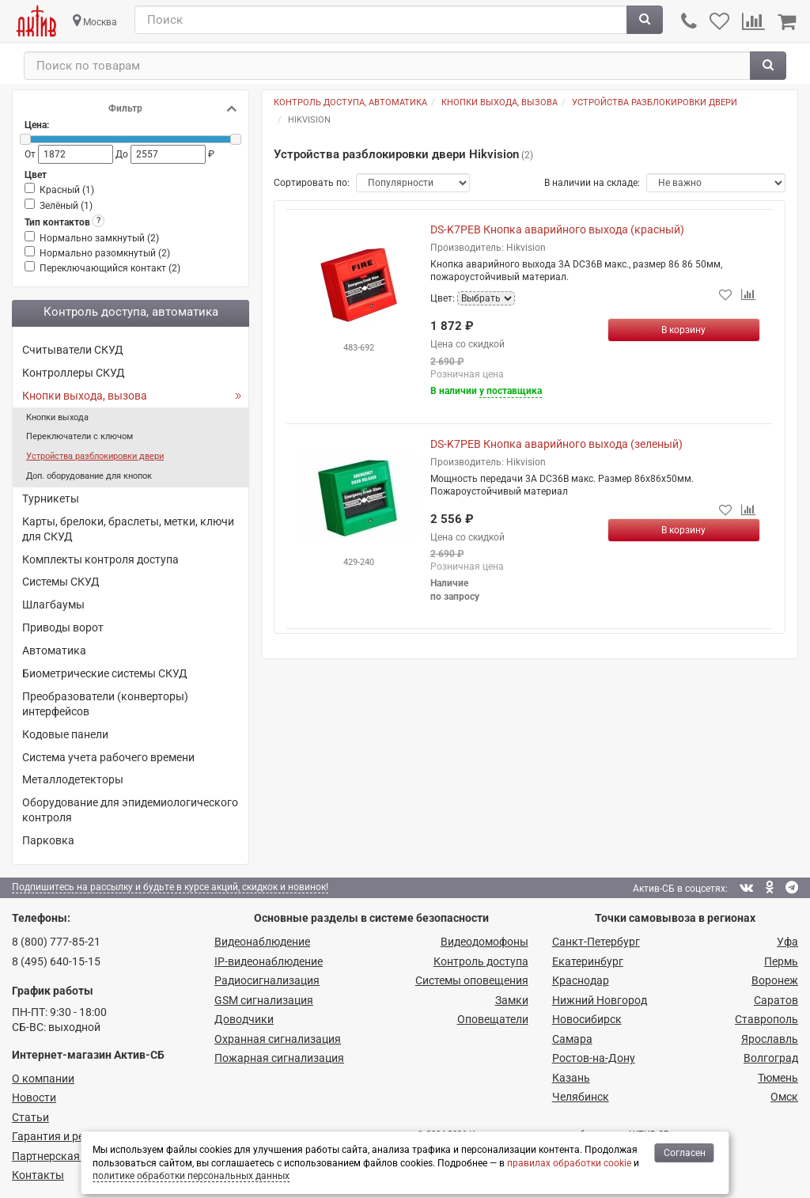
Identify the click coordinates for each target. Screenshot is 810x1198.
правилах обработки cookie (569, 1163)
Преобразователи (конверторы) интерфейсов (105, 704)
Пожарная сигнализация (279, 1058)
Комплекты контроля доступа (100, 559)
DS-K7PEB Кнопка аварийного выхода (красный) (557, 229)
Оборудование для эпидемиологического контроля (130, 810)
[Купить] (684, 330)
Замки (511, 1000)
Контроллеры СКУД (73, 372)
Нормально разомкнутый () (105, 253)
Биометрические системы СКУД (104, 673)
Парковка (48, 840)
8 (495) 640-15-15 (56, 961)
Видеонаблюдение (262, 941)
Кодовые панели (65, 734)
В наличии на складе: (592, 182)
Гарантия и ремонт (61, 1136)
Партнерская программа (76, 1156)
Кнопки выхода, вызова (84, 395)
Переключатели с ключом (79, 436)
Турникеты (50, 498)
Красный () (67, 189)
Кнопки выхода (57, 417)
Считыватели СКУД (72, 349)
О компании (43, 1078)
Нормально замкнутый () (99, 238)
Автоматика (54, 650)
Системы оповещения (471, 980)
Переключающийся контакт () (110, 268)
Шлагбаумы (53, 604)
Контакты (38, 1175)
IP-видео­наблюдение (268, 961)
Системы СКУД (61, 581)
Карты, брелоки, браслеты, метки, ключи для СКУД (128, 529)
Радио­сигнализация (267, 980)
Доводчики (244, 1019)
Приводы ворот (63, 627)
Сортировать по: (312, 182)
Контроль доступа (480, 961)
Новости (34, 1097)
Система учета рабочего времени (108, 757)
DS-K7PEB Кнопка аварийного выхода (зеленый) (556, 444)
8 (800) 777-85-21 (56, 941)
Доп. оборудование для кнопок (89, 476)
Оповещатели (492, 1019)
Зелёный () (66, 205)
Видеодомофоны (484, 941)
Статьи (30, 1117)
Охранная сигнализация (277, 1039)
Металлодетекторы (72, 779)
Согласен (685, 1152)
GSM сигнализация (263, 1000)
